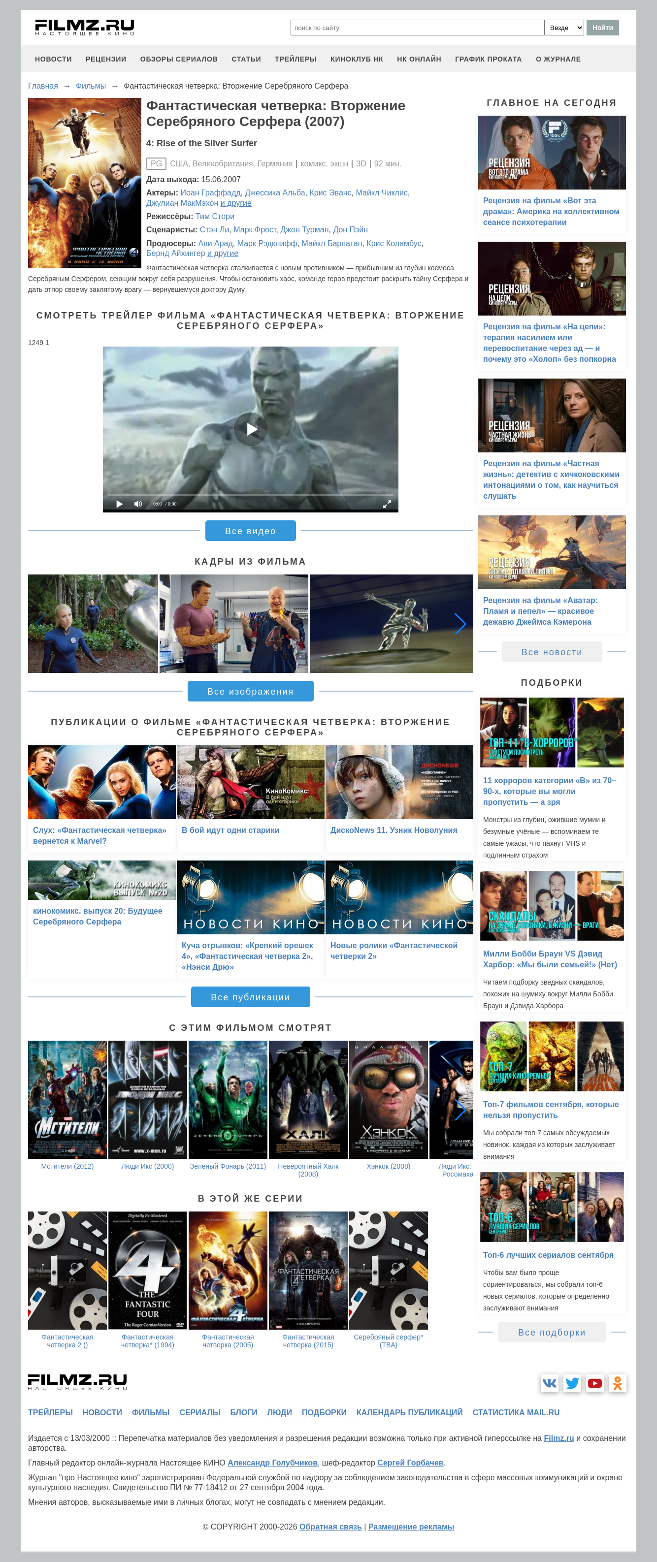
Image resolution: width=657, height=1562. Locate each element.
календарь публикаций (410, 1412)
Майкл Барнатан (332, 243)
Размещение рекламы (411, 1527)
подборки (324, 1412)
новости (53, 59)
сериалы (199, 1412)
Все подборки (552, 1333)
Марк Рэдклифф (267, 243)
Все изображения (250, 692)
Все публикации (251, 997)
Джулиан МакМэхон (182, 203)
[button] (460, 624)
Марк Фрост (254, 229)
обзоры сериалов (179, 59)
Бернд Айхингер (175, 253)
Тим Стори (215, 216)
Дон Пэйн (350, 229)
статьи (246, 59)
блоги (243, 1412)
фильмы (150, 1412)
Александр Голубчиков (273, 1463)
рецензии (106, 59)
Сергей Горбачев (410, 1463)
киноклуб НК (356, 59)
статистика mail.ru (516, 1412)
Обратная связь (330, 1527)
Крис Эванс (330, 193)
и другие (236, 203)
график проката (488, 59)
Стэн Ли (215, 229)
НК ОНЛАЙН (419, 59)
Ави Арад (215, 243)
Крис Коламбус (393, 243)
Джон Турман (304, 229)
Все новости (552, 652)
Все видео (250, 531)
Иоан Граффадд (211, 193)
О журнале (558, 59)
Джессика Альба (275, 193)
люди (279, 1412)
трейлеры (296, 59)
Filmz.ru (559, 1438)
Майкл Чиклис (382, 193)
